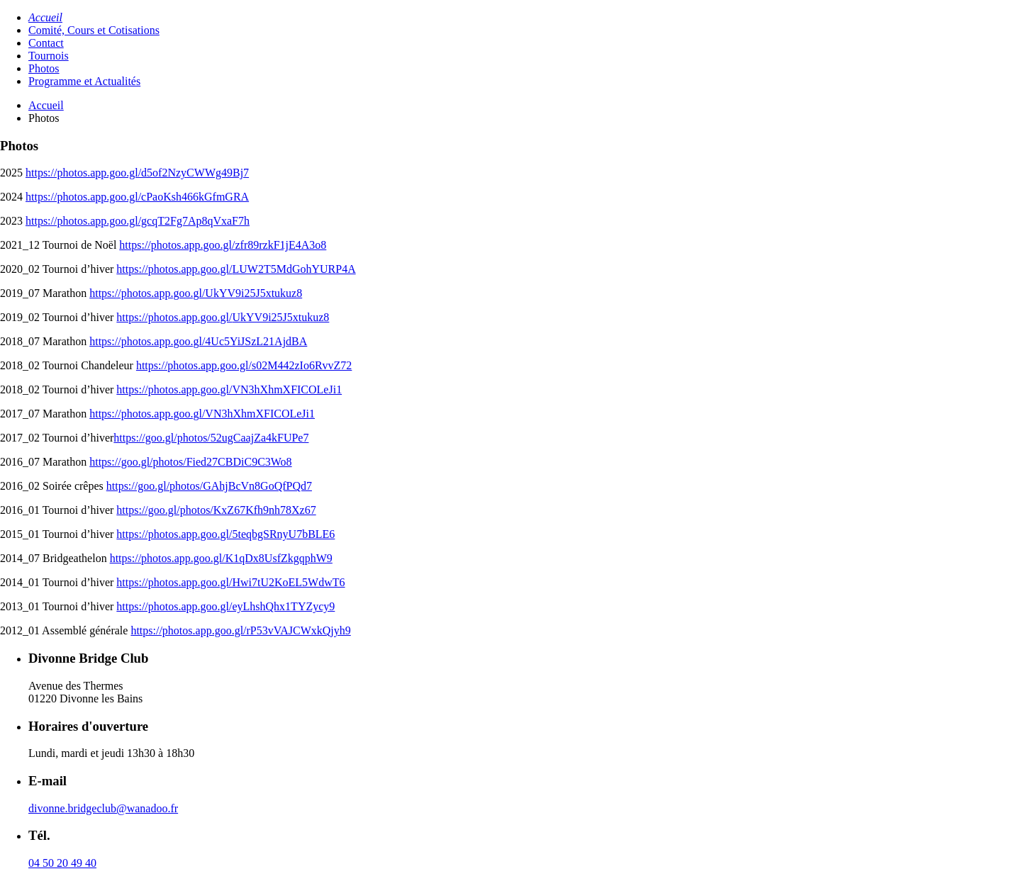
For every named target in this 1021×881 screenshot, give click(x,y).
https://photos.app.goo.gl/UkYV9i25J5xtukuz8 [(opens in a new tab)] (195, 293)
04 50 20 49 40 (62, 863)
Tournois (48, 56)
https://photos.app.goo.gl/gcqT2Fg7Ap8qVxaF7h (138, 221)
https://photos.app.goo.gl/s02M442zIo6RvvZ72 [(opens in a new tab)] (244, 365)
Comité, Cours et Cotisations (94, 30)
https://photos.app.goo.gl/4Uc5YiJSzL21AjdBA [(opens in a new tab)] (198, 341)
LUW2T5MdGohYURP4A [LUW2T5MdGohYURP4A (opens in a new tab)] (293, 269)
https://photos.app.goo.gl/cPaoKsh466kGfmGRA (137, 197)
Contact (46, 43)
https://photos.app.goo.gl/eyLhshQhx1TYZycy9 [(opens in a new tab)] (225, 606)
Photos (44, 68)
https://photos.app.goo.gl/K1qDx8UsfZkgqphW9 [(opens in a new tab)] (221, 558)
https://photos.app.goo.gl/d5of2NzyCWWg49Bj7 (137, 173)
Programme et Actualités (84, 81)
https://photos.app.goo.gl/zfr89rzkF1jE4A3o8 (222, 245)
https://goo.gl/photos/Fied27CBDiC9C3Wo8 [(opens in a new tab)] (190, 462)
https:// (131, 269)
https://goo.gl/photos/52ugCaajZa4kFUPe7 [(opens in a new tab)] (210, 438)
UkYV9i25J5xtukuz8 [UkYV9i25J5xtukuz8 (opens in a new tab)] (280, 317)
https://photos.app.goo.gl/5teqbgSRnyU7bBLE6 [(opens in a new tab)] (225, 534)
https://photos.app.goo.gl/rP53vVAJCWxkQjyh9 (240, 630)
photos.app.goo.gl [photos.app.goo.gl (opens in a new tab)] (188, 269)
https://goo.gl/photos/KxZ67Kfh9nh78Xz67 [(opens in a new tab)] (216, 510)
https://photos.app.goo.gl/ (174, 317)
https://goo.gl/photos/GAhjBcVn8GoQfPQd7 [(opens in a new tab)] (209, 486)
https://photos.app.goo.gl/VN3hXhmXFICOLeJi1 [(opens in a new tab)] (229, 389)
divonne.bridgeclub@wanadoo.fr (103, 808)
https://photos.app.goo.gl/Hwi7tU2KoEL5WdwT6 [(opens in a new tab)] (230, 582)
